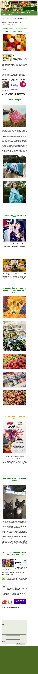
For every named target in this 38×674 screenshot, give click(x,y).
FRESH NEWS (7, 12)
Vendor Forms (4, 14)
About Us (12, 12)
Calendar (28, 12)
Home (3, 12)
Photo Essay (17, 12)
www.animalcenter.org (17, 545)
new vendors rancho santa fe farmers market (12, 611)
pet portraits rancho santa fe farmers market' (15, 612)
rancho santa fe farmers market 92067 (20, 613)
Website (3, 642)
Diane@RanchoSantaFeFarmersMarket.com (14, 87)
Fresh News (6, 16)
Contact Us (10, 14)
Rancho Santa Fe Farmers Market (10, 613)
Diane (12, 25)
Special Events (23, 12)
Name (3, 637)
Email (3, 640)
